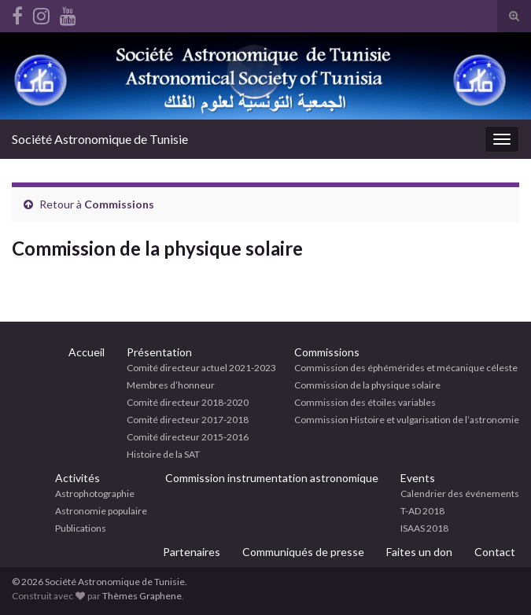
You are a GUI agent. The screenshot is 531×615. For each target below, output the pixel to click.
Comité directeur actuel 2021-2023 (201, 368)
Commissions (119, 204)
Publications (80, 528)
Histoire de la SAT (163, 454)
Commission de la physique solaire (367, 385)
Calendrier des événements (459, 493)
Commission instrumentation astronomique (271, 477)
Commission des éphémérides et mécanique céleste (406, 368)
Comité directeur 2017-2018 (188, 419)
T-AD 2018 (422, 511)
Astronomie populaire (101, 511)
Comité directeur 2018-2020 (188, 402)
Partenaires (191, 551)
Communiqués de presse (303, 551)
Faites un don (419, 551)
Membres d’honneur (171, 385)
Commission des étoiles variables (365, 402)
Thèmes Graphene (142, 596)
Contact (494, 551)
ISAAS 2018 (424, 528)
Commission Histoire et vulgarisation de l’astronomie (406, 419)
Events (417, 477)
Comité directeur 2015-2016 (188, 437)
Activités (77, 477)
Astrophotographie (95, 493)
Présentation (159, 352)
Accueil (86, 352)
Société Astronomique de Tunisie (100, 138)
